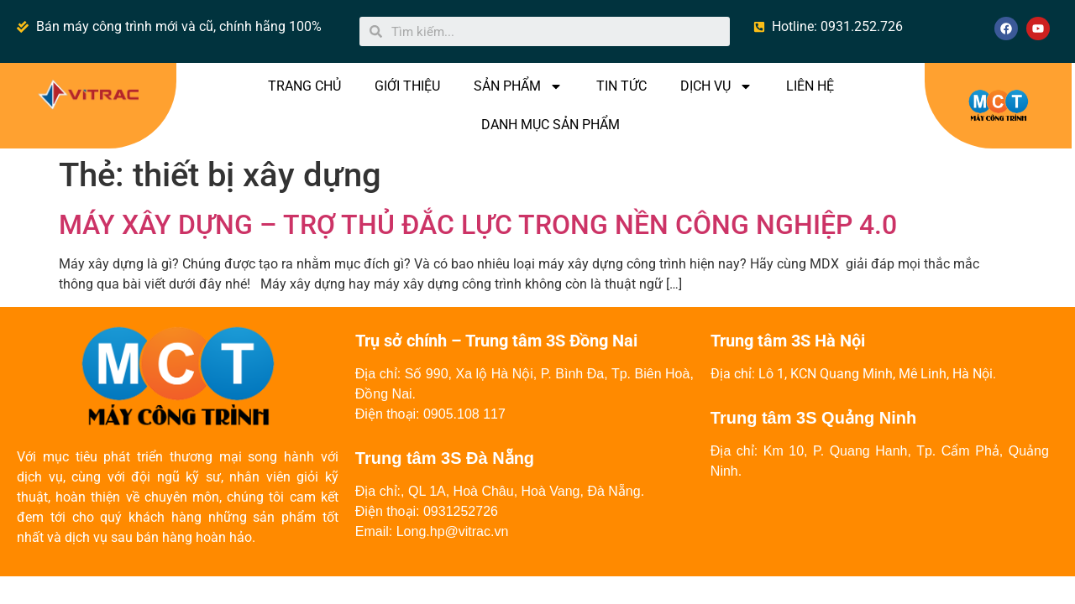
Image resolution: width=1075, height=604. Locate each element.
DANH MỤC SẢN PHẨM (550, 125)
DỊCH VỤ (716, 86)
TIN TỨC (621, 86)
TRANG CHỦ (304, 86)
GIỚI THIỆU (407, 86)
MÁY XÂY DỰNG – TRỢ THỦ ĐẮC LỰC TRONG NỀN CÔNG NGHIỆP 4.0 (478, 225)
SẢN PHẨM (518, 86)
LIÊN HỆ (810, 86)
